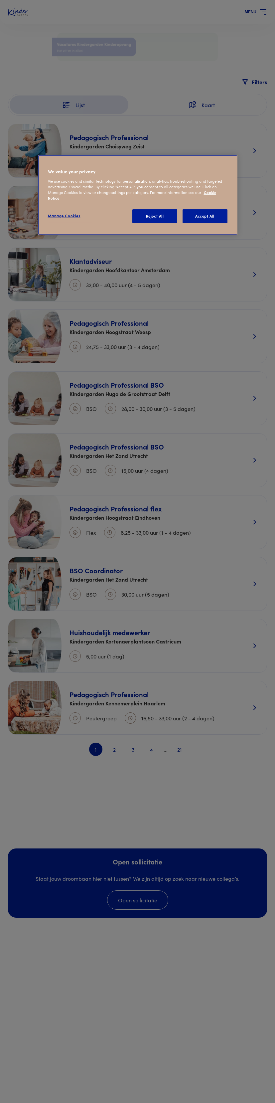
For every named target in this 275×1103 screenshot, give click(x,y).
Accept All (204, 216)
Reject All (155, 216)
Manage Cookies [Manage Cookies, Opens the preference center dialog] (64, 215)
